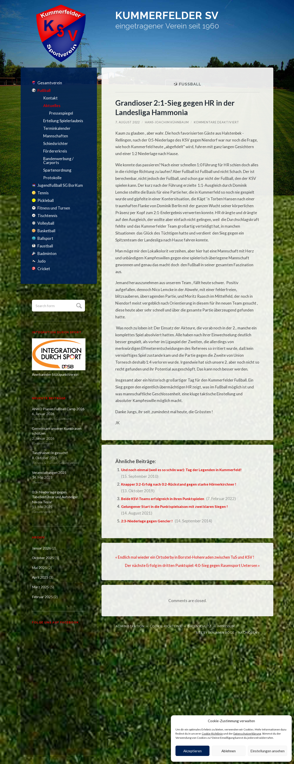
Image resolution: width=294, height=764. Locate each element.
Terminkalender (57, 128)
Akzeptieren (192, 751)
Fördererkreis (55, 151)
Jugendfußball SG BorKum (60, 185)
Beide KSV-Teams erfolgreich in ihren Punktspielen (166, 498)
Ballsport (45, 238)
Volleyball (45, 223)
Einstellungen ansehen (267, 751)
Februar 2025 (42, 597)
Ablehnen (228, 751)
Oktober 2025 (43, 558)
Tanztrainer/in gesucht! (50, 453)
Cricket (43, 268)
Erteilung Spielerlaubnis (63, 120)
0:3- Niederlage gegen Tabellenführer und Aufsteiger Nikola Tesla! (55, 497)
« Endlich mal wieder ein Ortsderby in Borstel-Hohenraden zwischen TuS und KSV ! (185, 557)
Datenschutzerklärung (247, 733)
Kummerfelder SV (182, 17)
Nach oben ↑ (249, 632)
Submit (78, 305)
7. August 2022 (127, 122)
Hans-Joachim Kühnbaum (167, 122)
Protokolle (52, 177)
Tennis (43, 192)
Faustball (45, 245)
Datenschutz (199, 626)
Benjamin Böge (221, 632)
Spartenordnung (57, 170)
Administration (130, 626)
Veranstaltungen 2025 (49, 472)
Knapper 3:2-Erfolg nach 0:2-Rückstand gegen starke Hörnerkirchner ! (184, 484)
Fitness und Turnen (53, 208)
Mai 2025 (39, 568)
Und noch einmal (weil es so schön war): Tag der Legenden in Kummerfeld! (186, 469)
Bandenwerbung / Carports (58, 160)
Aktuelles (51, 105)
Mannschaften (55, 135)
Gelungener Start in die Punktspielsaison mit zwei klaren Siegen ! (179, 506)
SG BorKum (62, 419)
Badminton (47, 253)
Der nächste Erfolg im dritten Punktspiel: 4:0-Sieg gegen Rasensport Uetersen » (192, 565)
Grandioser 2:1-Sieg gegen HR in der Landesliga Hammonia (178, 107)
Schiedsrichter (55, 143)
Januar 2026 (41, 548)
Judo (41, 261)
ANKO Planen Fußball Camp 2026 (58, 409)
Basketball (46, 230)
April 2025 (40, 577)
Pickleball (45, 200)
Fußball (44, 90)
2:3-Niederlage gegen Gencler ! (149, 520)
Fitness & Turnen (45, 463)
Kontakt (50, 98)
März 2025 (40, 587)
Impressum (226, 626)
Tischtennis (47, 215)
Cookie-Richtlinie (212, 733)
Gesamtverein (49, 82)
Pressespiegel (61, 113)
